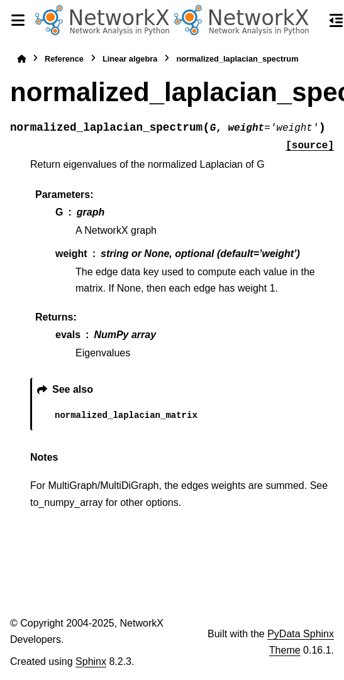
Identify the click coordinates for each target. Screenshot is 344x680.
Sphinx (90, 661)
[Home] (21, 58)
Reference (64, 58)
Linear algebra (130, 58)
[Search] (314, 21)
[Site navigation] (17, 20)
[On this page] (336, 20)
